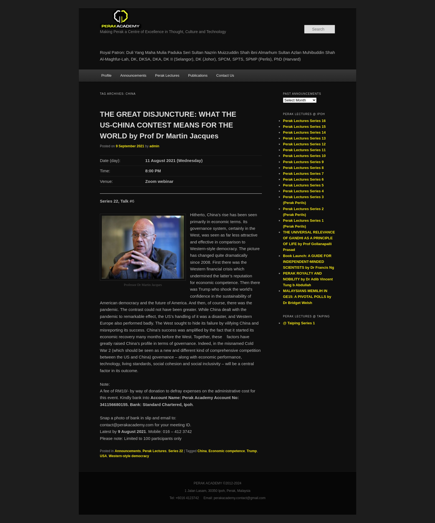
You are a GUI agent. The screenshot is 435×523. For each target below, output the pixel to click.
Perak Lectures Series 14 (304, 132)
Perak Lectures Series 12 (304, 144)
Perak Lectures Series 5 (303, 185)
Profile (106, 75)
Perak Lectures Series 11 (304, 150)
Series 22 (175, 451)
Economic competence (227, 451)
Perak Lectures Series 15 (304, 126)
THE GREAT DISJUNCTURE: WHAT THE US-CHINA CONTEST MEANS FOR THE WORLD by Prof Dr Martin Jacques (168, 125)
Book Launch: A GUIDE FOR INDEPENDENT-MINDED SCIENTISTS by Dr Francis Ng (308, 262)
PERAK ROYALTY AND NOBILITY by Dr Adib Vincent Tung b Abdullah (308, 279)
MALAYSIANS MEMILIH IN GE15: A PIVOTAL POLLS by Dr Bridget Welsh (307, 297)
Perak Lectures (167, 75)
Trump (252, 451)
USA (103, 456)
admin (154, 146)
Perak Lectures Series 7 (303, 173)
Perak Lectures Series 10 (304, 156)
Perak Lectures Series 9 (303, 162)
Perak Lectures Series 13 (304, 138)
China (202, 451)
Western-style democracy (129, 456)
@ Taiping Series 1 (299, 323)
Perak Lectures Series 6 (303, 179)
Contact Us (225, 75)
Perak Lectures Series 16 (304, 121)
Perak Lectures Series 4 (303, 191)
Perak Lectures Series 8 (303, 168)
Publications (198, 75)
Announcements (133, 75)
